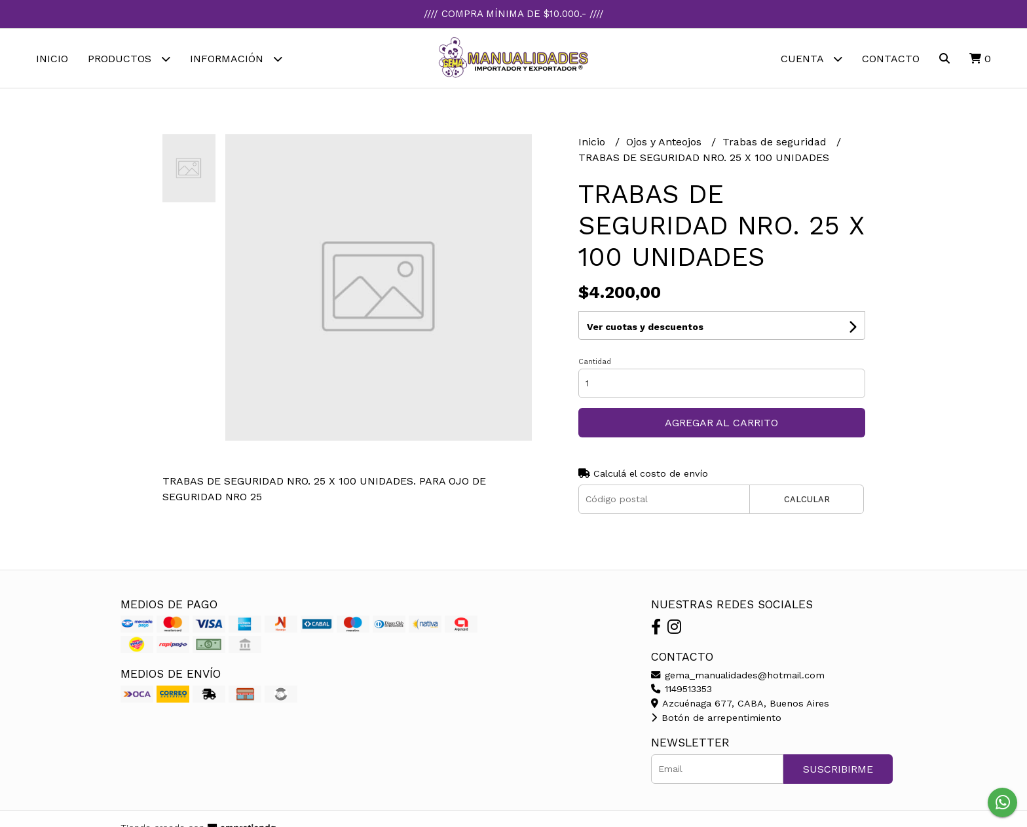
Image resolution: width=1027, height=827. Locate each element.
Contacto (891, 58)
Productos (129, 58)
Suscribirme (838, 769)
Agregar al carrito (721, 422)
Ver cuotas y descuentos (645, 327)
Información (236, 58)
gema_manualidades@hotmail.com (738, 675)
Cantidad (594, 362)
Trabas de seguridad (776, 142)
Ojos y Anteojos (665, 142)
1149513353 (681, 689)
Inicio (52, 58)
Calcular (807, 499)
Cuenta (811, 58)
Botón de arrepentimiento (716, 717)
